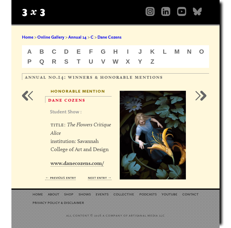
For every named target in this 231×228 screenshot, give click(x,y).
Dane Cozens (109, 37)
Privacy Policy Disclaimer (58, 202)
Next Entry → (100, 177)
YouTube (169, 193)
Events (102, 193)
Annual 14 (77, 37)
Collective (123, 193)
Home (27, 37)
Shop (68, 193)
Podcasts (148, 193)
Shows (85, 193)
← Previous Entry (60, 177)
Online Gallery (50, 37)
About (53, 193)
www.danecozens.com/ (77, 163)
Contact (190, 193)
